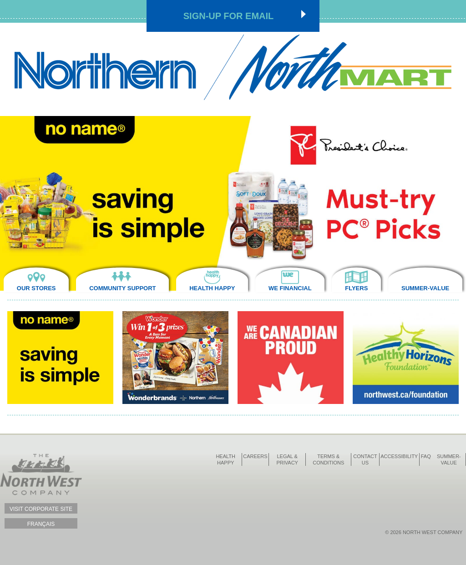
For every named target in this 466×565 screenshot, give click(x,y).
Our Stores (36, 288)
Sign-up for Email (228, 16)
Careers (255, 456)
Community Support (122, 288)
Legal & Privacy (287, 459)
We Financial (290, 288)
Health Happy (212, 288)
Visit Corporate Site (41, 509)
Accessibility (399, 456)
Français (41, 524)
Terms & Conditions (328, 459)
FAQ (426, 456)
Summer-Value (425, 288)
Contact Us (365, 459)
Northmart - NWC (233, 67)
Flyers (356, 288)
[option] (233, 203)
